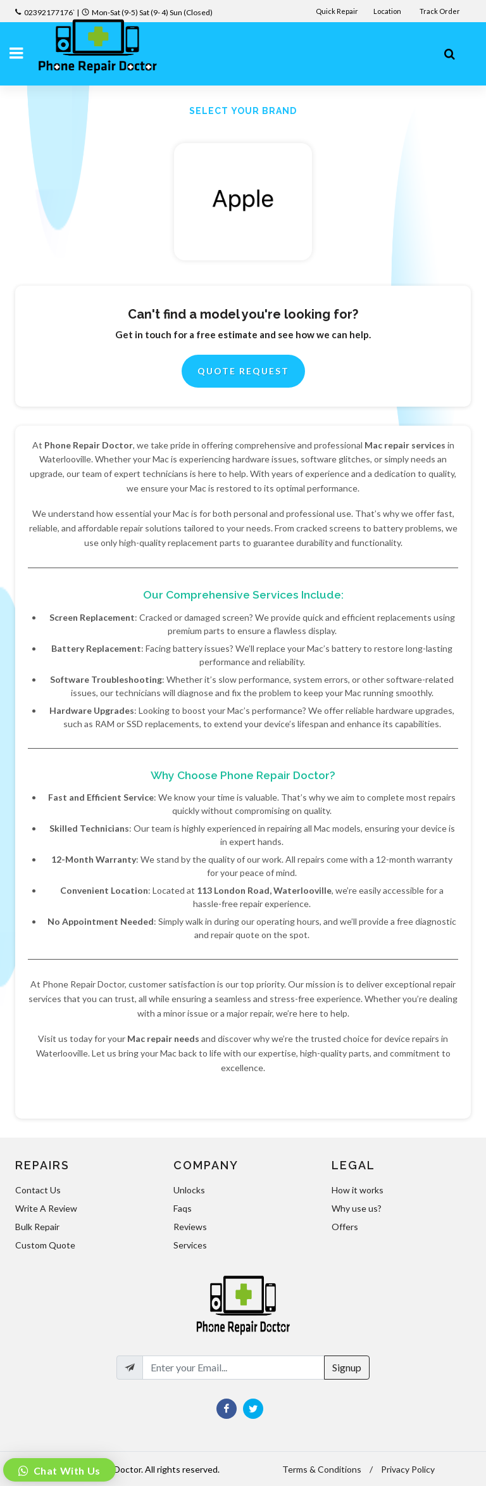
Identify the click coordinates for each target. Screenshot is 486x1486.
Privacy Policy (408, 1469)
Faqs (182, 1208)
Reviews (190, 1226)
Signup (346, 1367)
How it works (357, 1189)
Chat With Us (66, 1470)
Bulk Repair (37, 1226)
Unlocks (189, 1189)
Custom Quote (45, 1245)
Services (190, 1245)
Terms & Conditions (321, 1469)
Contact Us (38, 1189)
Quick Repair (337, 11)
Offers (345, 1226)
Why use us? (357, 1208)
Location (387, 11)
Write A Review (46, 1208)
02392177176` (49, 12)
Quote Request (243, 370)
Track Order (440, 11)
